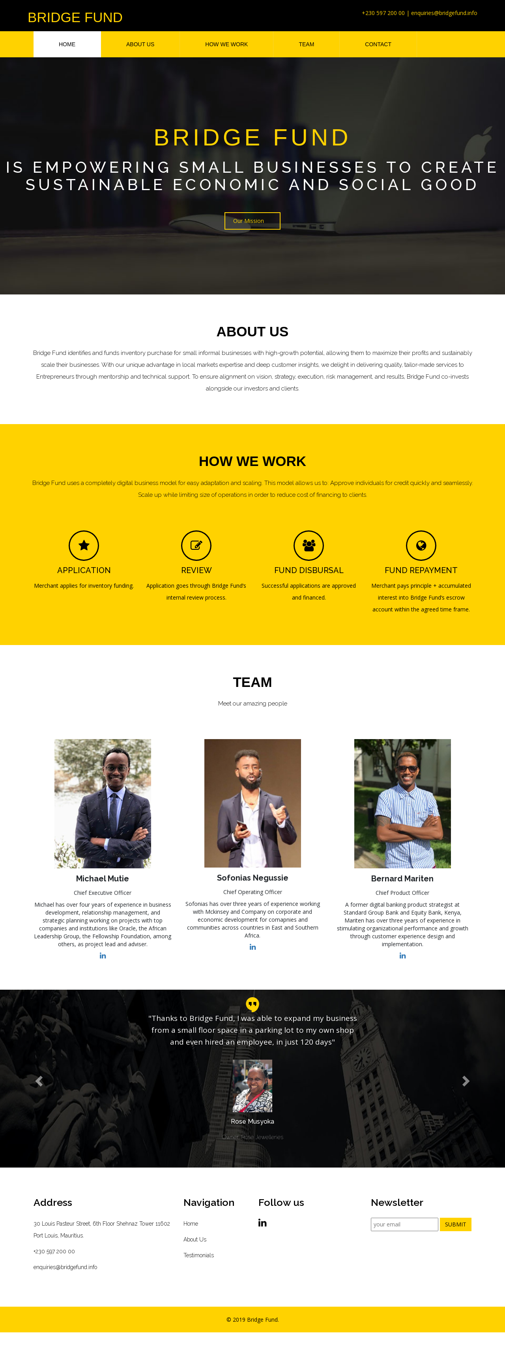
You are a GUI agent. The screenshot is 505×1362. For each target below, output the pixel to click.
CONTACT (378, 44)
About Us (194, 1239)
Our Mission (248, 221)
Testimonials (198, 1255)
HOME (67, 44)
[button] (38, 1079)
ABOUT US (140, 44)
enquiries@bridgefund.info (65, 1267)
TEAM (306, 44)
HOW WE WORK (226, 44)
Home (190, 1224)
